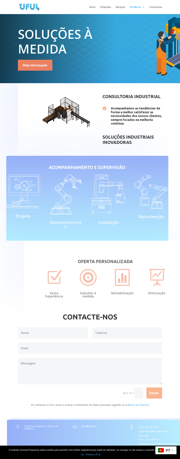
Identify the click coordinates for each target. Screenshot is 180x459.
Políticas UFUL (93, 454)
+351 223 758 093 (158, 439)
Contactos (155, 7)
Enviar (154, 393)
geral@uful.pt (98, 426)
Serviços (120, 7)
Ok (82, 454)
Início (92, 7)
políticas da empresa (137, 404)
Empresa (105, 7)
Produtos (135, 7)
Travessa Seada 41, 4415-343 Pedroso (51, 427)
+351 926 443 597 (158, 427)
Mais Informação (35, 65)
